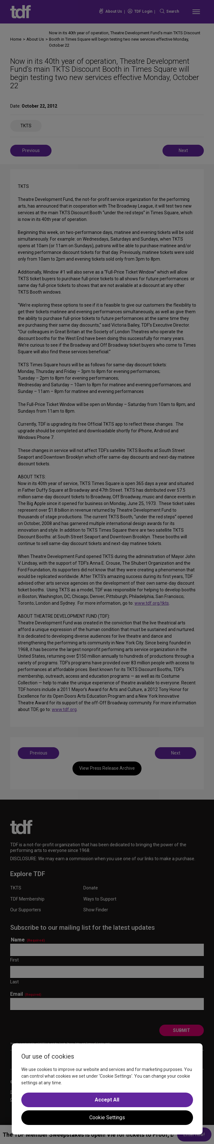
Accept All (107, 1100)
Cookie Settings (107, 1117)
